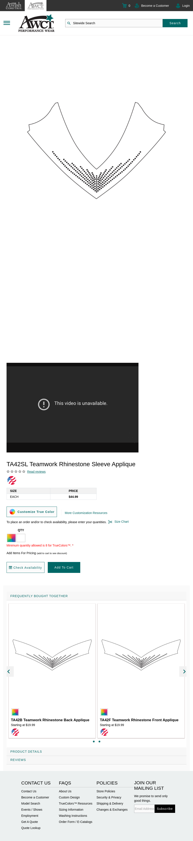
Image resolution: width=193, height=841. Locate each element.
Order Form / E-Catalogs (75, 822)
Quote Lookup (31, 828)
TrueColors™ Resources (75, 803)
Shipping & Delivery (110, 803)
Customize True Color (32, 512)
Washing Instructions (73, 815)
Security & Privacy (109, 797)
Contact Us (28, 791)
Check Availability (25, 567)
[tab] (96, 669)
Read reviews (36, 471)
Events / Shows (32, 809)
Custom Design (69, 797)
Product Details (26, 751)
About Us (65, 791)
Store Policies (106, 791)
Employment (29, 815)
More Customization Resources (86, 513)
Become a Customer (155, 5)
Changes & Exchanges (112, 809)
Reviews (18, 760)
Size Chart (118, 521)
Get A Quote (29, 822)
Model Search (30, 803)
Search (175, 23)
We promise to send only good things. (151, 798)
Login (186, 5)
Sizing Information (71, 809)
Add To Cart (64, 567)
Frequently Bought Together (39, 596)
